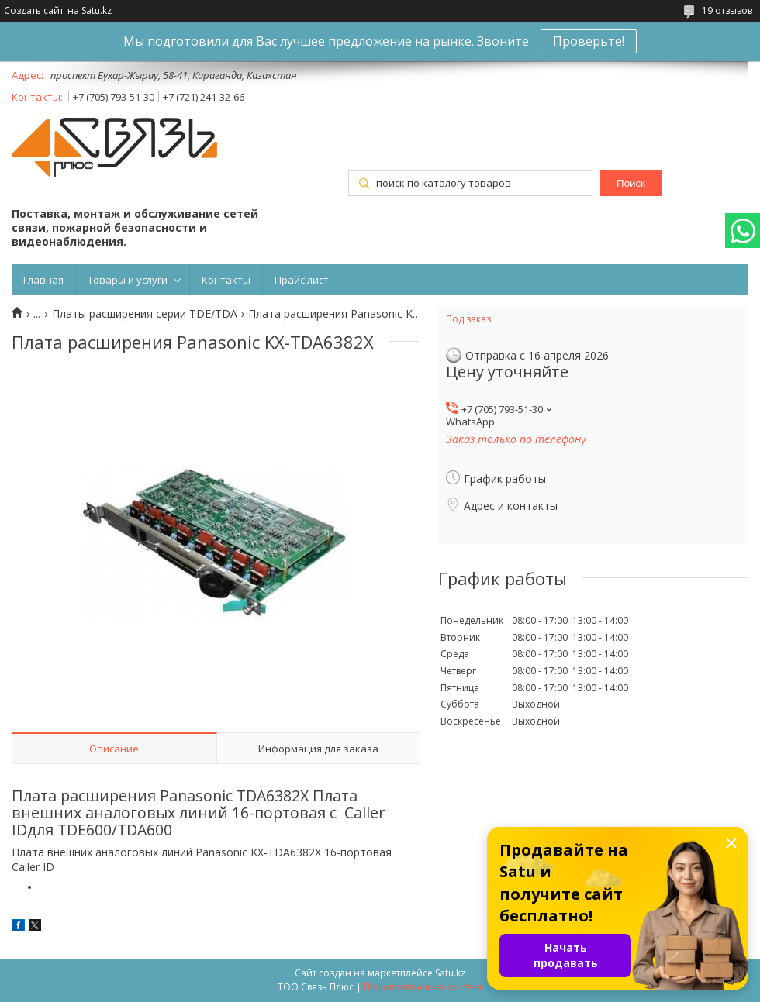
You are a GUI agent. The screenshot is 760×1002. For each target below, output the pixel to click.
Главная (43, 280)
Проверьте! (588, 41)
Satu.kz (450, 973)
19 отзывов (727, 10)
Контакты (226, 280)
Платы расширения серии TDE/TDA (144, 314)
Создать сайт (34, 10)
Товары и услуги (128, 280)
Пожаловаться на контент (423, 986)
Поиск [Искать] (631, 183)
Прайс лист (302, 280)
